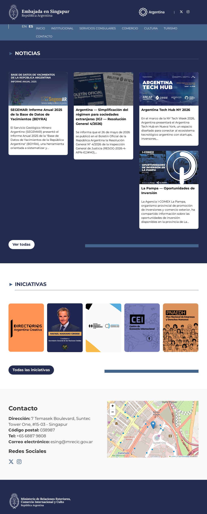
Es (196, 12)
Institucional (41, 28)
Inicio (19, 28)
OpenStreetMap (183, 448)
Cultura (129, 28)
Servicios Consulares (76, 28)
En (188, 12)
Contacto (170, 28)
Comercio (108, 28)
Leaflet (172, 448)
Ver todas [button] (22, 236)
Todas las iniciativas (31, 362)
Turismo (149, 28)
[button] (153, 417)
